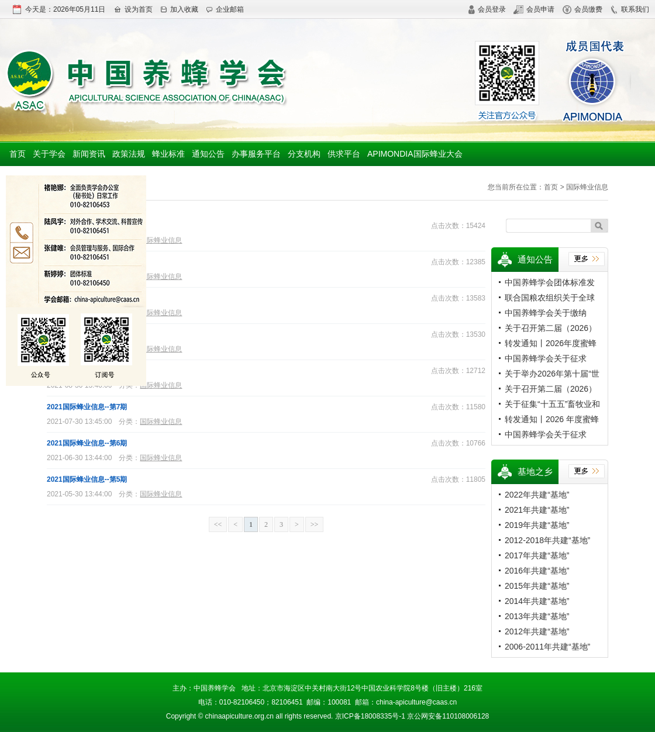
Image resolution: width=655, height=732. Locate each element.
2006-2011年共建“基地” (547, 646)
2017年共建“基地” (537, 555)
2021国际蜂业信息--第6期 (87, 443)
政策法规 (128, 153)
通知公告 (208, 153)
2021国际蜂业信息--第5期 (87, 479)
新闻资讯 (89, 153)
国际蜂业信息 (161, 240)
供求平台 (344, 153)
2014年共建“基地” (537, 601)
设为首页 (133, 9)
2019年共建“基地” (537, 525)
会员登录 (487, 9)
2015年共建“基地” (537, 586)
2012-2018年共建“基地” (547, 540)
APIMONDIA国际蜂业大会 (415, 153)
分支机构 (304, 153)
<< (218, 524)
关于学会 (49, 153)
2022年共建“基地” (537, 494)
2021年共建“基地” (537, 510)
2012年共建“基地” (537, 631)
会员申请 (533, 9)
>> (315, 524)
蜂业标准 (168, 153)
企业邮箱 (225, 9)
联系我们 (629, 9)
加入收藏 (179, 9)
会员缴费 (582, 9)
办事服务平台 (256, 153)
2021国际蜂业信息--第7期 (87, 407)
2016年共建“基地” (537, 570)
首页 (17, 153)
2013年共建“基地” (537, 616)
